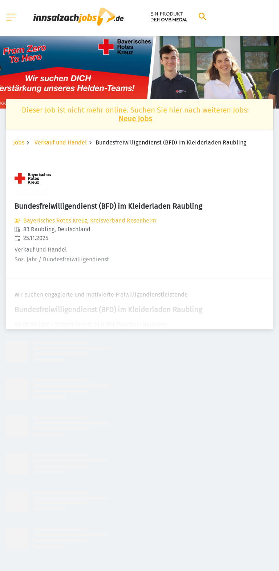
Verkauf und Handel (61, 142)
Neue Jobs (135, 118)
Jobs (18, 142)
